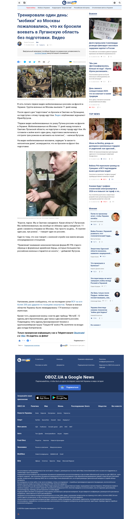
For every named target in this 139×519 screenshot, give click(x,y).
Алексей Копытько (96, 315)
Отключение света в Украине (102, 8)
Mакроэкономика (56, 447)
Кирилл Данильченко (97, 268)
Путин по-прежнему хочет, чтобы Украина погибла (100, 216)
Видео (58, 115)
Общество (102, 406)
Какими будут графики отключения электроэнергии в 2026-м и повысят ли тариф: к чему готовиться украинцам (105, 189)
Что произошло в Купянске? (98, 264)
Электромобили (50, 433)
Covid (61, 454)
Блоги (87, 406)
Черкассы (67, 413)
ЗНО (66, 427)
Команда (60, 359)
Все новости (117, 406)
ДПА (61, 427)
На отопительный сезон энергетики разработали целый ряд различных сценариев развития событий (101, 197)
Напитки (46, 440)
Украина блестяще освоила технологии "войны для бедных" (99, 310)
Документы (60, 365)
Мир (46, 406)
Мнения (93, 208)
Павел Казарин (95, 286)
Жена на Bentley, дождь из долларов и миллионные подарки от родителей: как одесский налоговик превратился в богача (104, 146)
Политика (35, 406)
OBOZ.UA (113, 474)
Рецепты (38, 440)
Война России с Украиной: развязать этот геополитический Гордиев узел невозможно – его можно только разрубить (101, 233)
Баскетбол (45, 420)
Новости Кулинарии (57, 440)
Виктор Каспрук (95, 239)
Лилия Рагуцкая (29, 42)
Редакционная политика (32, 345)
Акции (59, 433)
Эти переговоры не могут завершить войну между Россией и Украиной (101, 280)
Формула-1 (66, 420)
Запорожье (51, 413)
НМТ (70, 427)
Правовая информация (85, 359)
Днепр (59, 413)
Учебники (43, 427)
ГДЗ (36, 427)
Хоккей (53, 420)
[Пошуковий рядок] (120, 2)
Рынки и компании (41, 447)
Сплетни (45, 461)
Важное (93, 13)
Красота (52, 461)
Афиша (37, 461)
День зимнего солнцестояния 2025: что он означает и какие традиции (100, 92)
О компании (39, 359)
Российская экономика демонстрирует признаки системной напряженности (103, 53)
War (37, 42)
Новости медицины (41, 454)
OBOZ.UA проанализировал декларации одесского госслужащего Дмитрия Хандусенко (103, 154)
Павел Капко (95, 257)
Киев (37, 413)
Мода (58, 461)
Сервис (66, 433)
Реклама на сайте (41, 365)
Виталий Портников (97, 221)
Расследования (77, 406)
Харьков (43, 413)
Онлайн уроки (53, 427)
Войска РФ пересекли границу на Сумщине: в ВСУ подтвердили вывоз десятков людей (104, 168)
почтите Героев (41, 53)
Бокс (59, 420)
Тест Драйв (39, 433)
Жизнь (60, 406)
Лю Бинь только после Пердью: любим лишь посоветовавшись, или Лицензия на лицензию (100, 295)
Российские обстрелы (82, 8)
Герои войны (30, 8)
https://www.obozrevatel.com (89, 471)
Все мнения (95, 325)
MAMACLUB (54, 454)
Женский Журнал (68, 461)
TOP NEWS (94, 114)
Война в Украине (44, 8)
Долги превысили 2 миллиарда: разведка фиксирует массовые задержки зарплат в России (103, 45)
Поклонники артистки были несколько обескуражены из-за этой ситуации (99, 77)
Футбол (37, 420)
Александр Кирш (96, 301)
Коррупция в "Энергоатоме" (62, 8)
